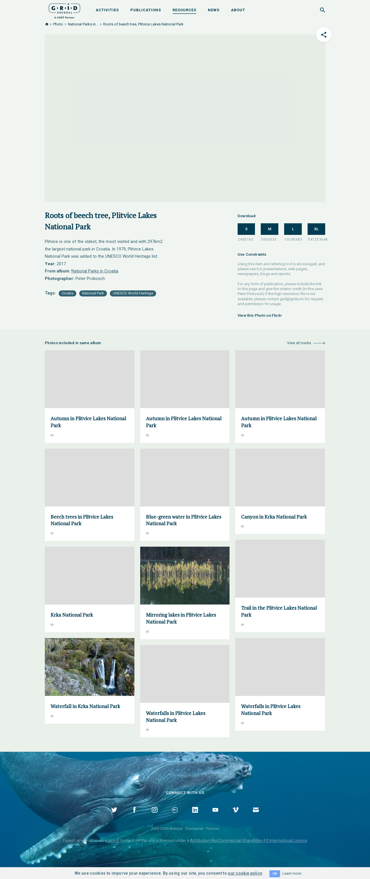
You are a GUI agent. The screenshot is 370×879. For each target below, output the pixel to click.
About (238, 10)
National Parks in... (83, 24)
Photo (58, 24)
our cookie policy (245, 873)
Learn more (291, 873)
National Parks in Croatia (94, 271)
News (213, 10)
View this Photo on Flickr (260, 315)
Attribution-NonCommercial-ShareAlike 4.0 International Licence (248, 840)
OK (275, 874)
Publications (145, 10)
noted (113, 840)
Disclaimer (194, 828)
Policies (212, 828)
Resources (184, 10)
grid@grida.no (292, 299)
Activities (107, 10)
